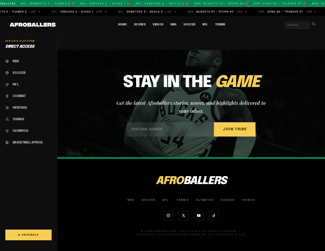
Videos (158, 24)
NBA (173, 24)
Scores (140, 24)
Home (122, 24)
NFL (205, 24)
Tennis (220, 24)
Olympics (205, 200)
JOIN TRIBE (235, 129)
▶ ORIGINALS (28, 235)
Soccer (189, 24)
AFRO (191, 181)
